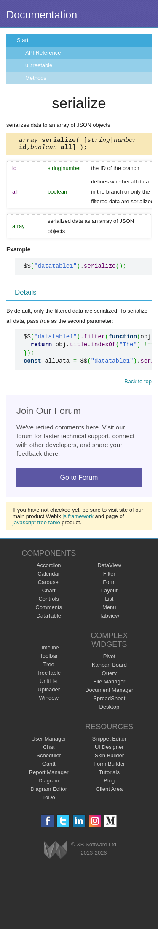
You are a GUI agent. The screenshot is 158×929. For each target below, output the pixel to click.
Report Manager (49, 775)
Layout (109, 593)
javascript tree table (36, 525)
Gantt (49, 766)
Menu (109, 610)
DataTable (48, 618)
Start (22, 40)
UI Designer (109, 749)
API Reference (43, 53)
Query (109, 676)
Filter (109, 576)
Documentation (41, 15)
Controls (48, 601)
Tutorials (109, 775)
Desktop (109, 709)
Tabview (109, 618)
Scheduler (48, 758)
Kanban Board (109, 667)
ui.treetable (38, 65)
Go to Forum (79, 480)
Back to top (138, 384)
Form (109, 584)
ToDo (49, 800)
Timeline (48, 650)
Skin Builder (109, 758)
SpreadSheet (109, 701)
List (109, 601)
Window (49, 700)
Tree (48, 667)
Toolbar (49, 658)
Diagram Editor (48, 791)
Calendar (48, 576)
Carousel (49, 584)
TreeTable (49, 675)
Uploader (48, 692)
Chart (49, 593)
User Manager (49, 741)
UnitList (49, 683)
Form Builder (109, 766)
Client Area (109, 791)
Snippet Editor (109, 741)
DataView (109, 568)
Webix (55, 852)
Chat (48, 749)
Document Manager (109, 692)
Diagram (48, 783)
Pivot (109, 659)
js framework (78, 519)
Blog (109, 783)
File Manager (109, 684)
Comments (48, 610)
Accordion (49, 568)
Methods (35, 78)
